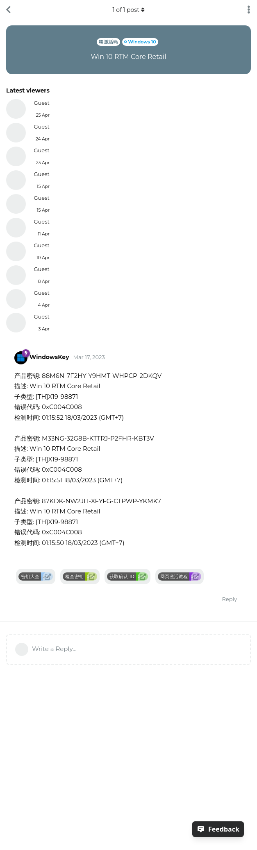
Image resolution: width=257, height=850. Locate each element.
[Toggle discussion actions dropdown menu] (249, 9)
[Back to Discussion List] (8, 9)
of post (128, 10)
